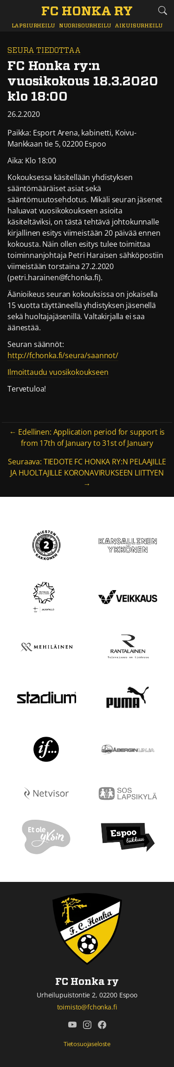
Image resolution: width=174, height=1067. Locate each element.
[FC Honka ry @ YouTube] (72, 1024)
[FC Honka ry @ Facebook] (102, 1024)
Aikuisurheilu (138, 25)
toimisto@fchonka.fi (87, 1007)
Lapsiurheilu (33, 25)
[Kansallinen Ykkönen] (128, 545)
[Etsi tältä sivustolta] (162, 10)
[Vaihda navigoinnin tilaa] (12, 11)
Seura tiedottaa (44, 50)
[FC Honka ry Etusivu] (87, 12)
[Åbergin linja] (128, 748)
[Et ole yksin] (46, 836)
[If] (46, 748)
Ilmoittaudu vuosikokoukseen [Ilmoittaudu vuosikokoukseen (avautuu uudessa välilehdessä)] (58, 372)
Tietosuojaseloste (87, 1044)
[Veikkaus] (128, 596)
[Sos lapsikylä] (128, 792)
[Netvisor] (46, 792)
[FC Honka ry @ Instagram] (87, 1024)
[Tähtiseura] (46, 596)
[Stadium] (46, 697)
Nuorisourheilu (85, 25)
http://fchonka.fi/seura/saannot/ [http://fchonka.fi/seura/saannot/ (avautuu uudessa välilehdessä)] (62, 355)
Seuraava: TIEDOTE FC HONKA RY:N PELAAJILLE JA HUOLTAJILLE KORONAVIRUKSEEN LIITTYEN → (87, 472)
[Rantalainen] (128, 646)
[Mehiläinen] (46, 646)
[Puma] (127, 696)
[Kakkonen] (46, 545)
